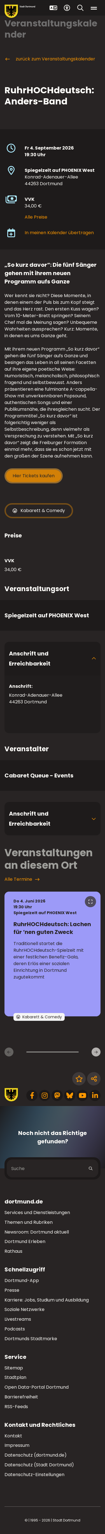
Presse (11, 1290)
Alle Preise (36, 217)
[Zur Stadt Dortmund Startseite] (19, 11)
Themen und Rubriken (28, 1222)
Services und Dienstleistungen (37, 1212)
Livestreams (17, 1319)
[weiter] (96, 1052)
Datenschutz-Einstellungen (34, 1474)
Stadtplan (15, 1377)
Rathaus (13, 1251)
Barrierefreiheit (21, 1397)
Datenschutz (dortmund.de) (35, 1455)
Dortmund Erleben (24, 1241)
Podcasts (14, 1329)
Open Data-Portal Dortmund (36, 1387)
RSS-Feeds (16, 1406)
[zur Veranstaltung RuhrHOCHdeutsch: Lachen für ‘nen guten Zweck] (52, 954)
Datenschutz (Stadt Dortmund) (39, 1465)
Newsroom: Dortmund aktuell (36, 1232)
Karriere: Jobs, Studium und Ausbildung (46, 1300)
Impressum (16, 1445)
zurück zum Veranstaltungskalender (49, 59)
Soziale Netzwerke (24, 1309)
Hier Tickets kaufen (34, 476)
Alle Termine (21, 879)
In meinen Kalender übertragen (59, 232)
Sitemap (13, 1368)
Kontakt (13, 1436)
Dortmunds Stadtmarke (30, 1338)
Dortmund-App (21, 1280)
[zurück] (8, 1052)
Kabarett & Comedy (39, 511)
